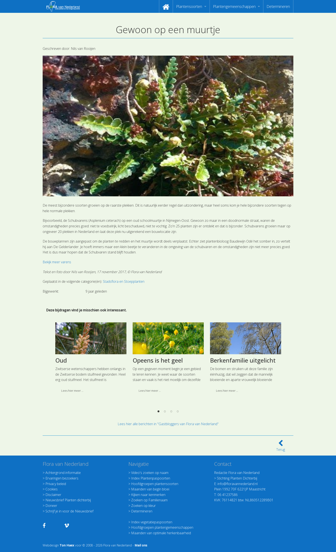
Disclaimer (53, 494)
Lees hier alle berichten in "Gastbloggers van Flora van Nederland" (168, 424)
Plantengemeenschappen (234, 6)
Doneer (51, 505)
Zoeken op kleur (143, 505)
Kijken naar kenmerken (148, 494)
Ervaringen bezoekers (61, 478)
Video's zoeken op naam (149, 472)
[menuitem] (166, 6)
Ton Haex (67, 545)
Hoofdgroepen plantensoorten (154, 483)
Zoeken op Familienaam (149, 500)
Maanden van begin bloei (150, 489)
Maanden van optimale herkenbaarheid (161, 533)
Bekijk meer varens (57, 262)
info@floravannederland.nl (238, 483)
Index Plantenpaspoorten (150, 478)
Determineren (278, 6)
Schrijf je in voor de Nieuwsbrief (69, 511)
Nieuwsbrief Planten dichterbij (68, 500)
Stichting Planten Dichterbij (237, 478)
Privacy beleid (55, 483)
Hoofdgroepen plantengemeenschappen (162, 527)
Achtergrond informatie (63, 472)
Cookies (51, 489)
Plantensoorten (189, 6)
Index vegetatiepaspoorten (151, 522)
